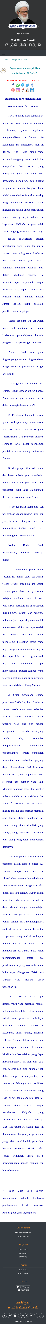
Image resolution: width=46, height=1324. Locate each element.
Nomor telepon (23, 1273)
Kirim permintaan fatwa (23, 1232)
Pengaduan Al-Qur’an (19, 59)
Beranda (6, 59)
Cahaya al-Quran (23, 1236)
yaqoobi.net (23, 1253)
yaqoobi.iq (23, 1256)
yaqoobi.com (23, 1249)
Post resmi (23, 1269)
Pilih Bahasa (23, 33)
